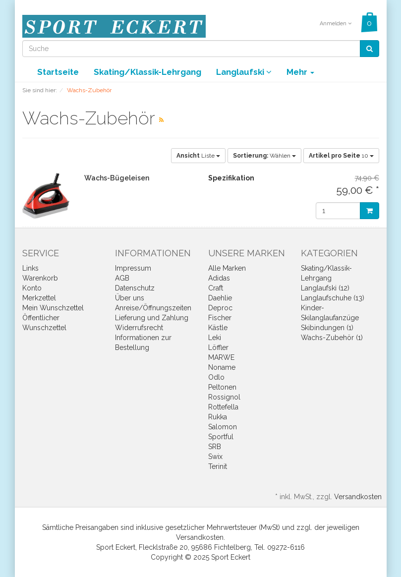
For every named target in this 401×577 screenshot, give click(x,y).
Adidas (219, 278)
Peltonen (222, 387)
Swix (215, 457)
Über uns (129, 298)
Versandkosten (358, 497)
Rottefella (223, 407)
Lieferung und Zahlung (151, 318)
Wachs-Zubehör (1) (332, 338)
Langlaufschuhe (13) (332, 298)
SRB (214, 447)
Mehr (300, 72)
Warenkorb (40, 278)
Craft (215, 288)
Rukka (217, 417)
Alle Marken (227, 268)
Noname (221, 367)
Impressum (133, 268)
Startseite (58, 72)
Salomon (222, 427)
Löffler (218, 347)
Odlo (216, 377)
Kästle (218, 328)
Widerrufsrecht (139, 328)
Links (30, 268)
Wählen (264, 155)
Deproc (220, 308)
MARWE (221, 357)
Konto (32, 288)
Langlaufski (244, 72)
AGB (122, 278)
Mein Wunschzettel (53, 308)
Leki (214, 338)
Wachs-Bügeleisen (116, 178)
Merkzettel (39, 298)
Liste (198, 155)
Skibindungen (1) (327, 328)
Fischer (219, 318)
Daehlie (220, 298)
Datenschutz (135, 288)
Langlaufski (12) (325, 288)
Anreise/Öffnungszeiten (153, 308)
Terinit (217, 466)
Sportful (220, 437)
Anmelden (335, 23)
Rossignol (224, 397)
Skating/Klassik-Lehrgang (147, 72)
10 (341, 155)
